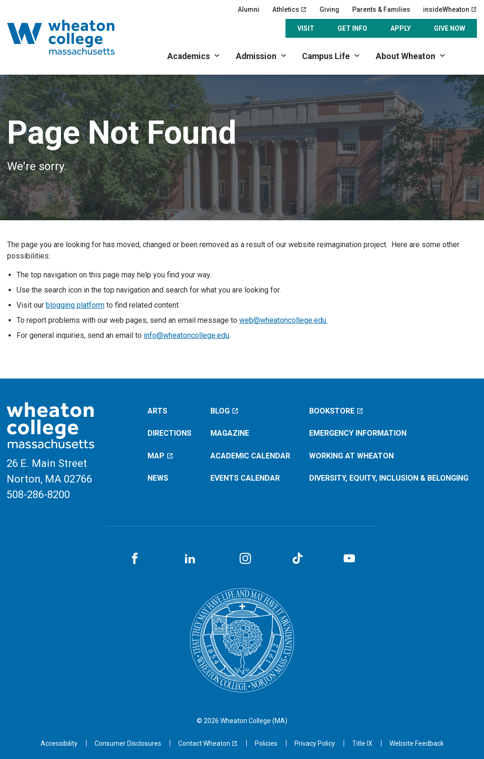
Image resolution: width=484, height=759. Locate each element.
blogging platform (75, 305)
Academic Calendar (250, 455)
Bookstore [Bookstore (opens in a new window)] (336, 410)
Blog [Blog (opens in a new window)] (224, 410)
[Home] (72, 37)
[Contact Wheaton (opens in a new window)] (208, 743)
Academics (188, 56)
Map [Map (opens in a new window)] (160, 455)
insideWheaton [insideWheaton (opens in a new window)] (450, 9)
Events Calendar (245, 478)
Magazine (229, 433)
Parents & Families (381, 9)
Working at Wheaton (351, 455)
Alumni (248, 9)
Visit (305, 28)
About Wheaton (405, 56)
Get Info (352, 28)
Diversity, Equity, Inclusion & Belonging (388, 478)
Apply (400, 28)
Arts (157, 410)
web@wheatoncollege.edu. (283, 320)
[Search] (465, 56)
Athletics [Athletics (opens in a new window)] (289, 9)
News (157, 478)
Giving (329, 9)
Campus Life (326, 56)
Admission (256, 56)
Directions (169, 433)
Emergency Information (357, 433)
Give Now (449, 28)
